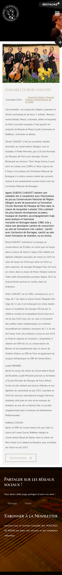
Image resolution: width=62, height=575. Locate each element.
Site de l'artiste (18, 457)
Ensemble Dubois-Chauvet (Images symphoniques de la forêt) (39, 99)
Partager (12, 503)
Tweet (28, 503)
